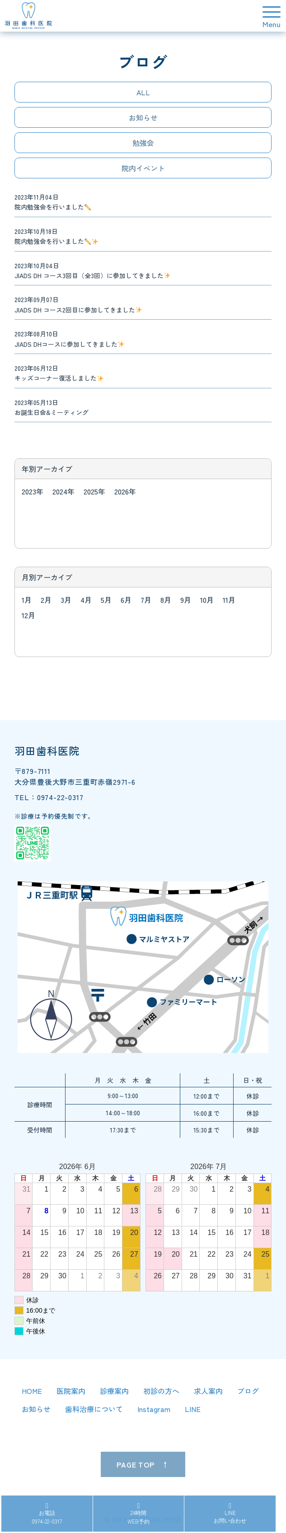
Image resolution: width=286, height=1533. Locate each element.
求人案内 (208, 1390)
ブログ (248, 1390)
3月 (66, 599)
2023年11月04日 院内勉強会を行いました (52, 201)
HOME (32, 1390)
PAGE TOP (135, 1464)
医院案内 (70, 1390)
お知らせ (143, 117)
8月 (165, 599)
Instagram (153, 1408)
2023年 (32, 491)
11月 (229, 599)
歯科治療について (94, 1408)
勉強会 (143, 142)
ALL (143, 92)
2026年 (125, 491)
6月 (126, 599)
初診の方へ (161, 1390)
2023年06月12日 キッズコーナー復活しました (58, 372)
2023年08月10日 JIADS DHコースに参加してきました (69, 338)
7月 (146, 599)
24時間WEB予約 (138, 1514)
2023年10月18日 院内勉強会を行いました (56, 236)
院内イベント (143, 168)
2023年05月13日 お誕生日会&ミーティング (51, 407)
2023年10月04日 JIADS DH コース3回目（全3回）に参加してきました (92, 270)
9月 (185, 599)
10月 (207, 599)
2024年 (63, 491)
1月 (27, 599)
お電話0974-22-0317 (47, 1514)
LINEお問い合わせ (230, 1513)
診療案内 (114, 1390)
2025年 (94, 491)
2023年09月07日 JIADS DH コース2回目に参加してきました (78, 304)
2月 (46, 599)
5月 (106, 599)
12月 (28, 615)
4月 (86, 599)
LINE (193, 1408)
